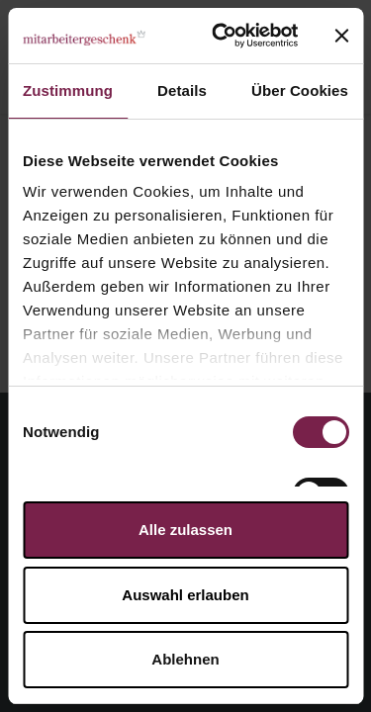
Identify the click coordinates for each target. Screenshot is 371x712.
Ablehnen (185, 659)
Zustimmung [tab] (68, 90)
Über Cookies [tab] (299, 90)
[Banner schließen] (341, 36)
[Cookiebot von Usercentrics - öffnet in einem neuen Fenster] (221, 35)
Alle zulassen (185, 529)
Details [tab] (182, 90)
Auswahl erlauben (185, 594)
